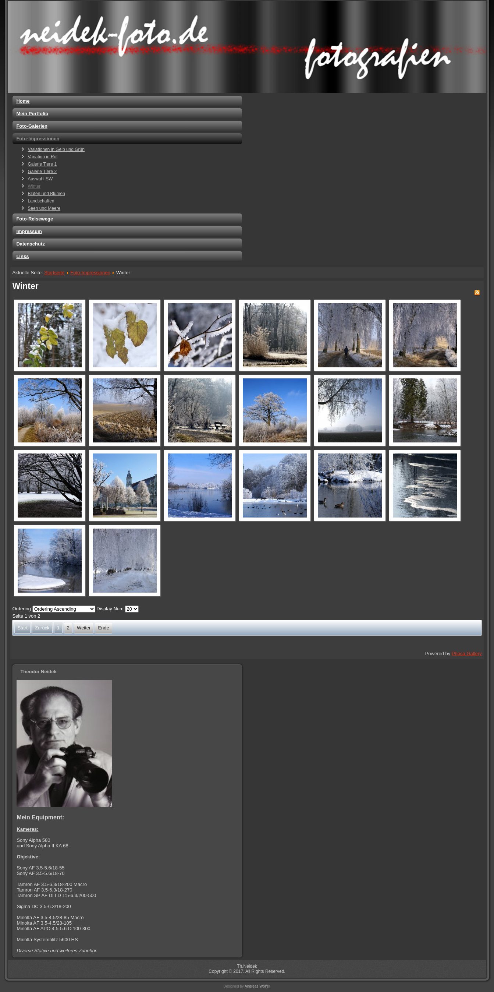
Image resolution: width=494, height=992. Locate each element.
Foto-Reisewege (34, 219)
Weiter (83, 628)
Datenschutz (30, 244)
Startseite (54, 272)
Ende (103, 628)
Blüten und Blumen (46, 193)
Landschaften (41, 201)
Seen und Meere (44, 208)
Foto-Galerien (31, 126)
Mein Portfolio (32, 113)
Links (22, 256)
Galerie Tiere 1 (42, 164)
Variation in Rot (42, 156)
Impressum (29, 231)
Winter (34, 186)
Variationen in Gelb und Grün (56, 149)
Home (22, 101)
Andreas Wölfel (257, 986)
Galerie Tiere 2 (42, 171)
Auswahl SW (40, 178)
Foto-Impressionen (37, 138)
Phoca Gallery (467, 653)
